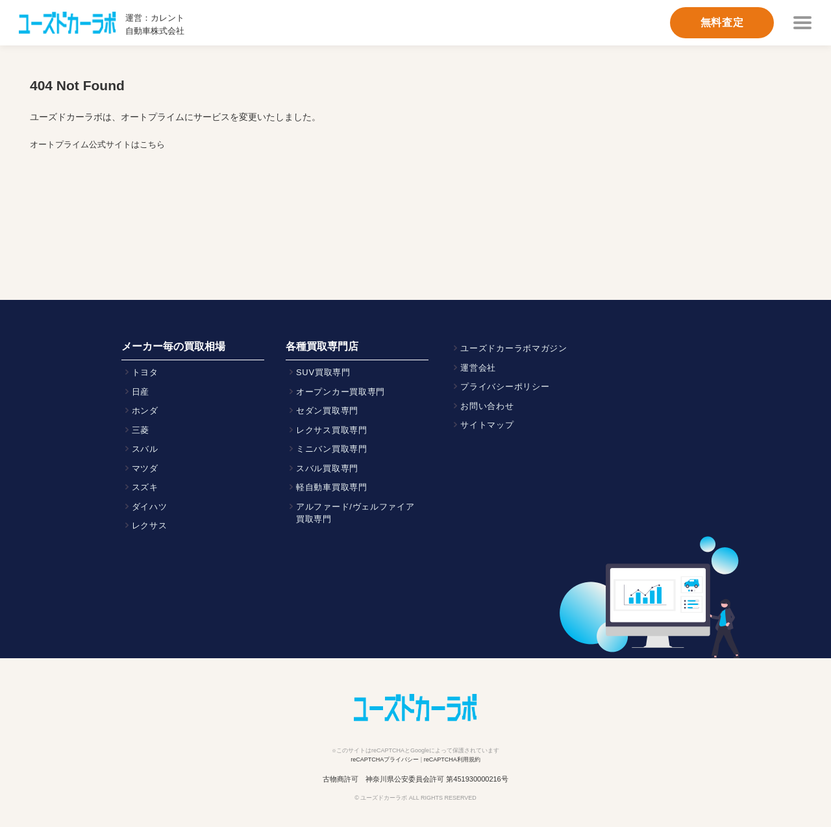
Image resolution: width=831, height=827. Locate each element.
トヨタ (145, 372)
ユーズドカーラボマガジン (513, 348)
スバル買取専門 (327, 468)
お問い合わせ (487, 406)
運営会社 (478, 368)
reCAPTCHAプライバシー (385, 759)
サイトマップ (487, 425)
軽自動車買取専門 (331, 487)
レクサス (149, 525)
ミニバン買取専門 (331, 449)
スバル (145, 449)
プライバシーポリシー (504, 386)
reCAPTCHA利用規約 (452, 759)
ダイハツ (149, 507)
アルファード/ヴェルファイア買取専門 (355, 513)
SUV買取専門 (323, 372)
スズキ (145, 487)
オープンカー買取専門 (340, 392)
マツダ (145, 468)
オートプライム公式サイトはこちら (97, 144)
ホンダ (145, 410)
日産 (140, 392)
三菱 (140, 430)
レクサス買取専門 (331, 430)
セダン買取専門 (327, 410)
